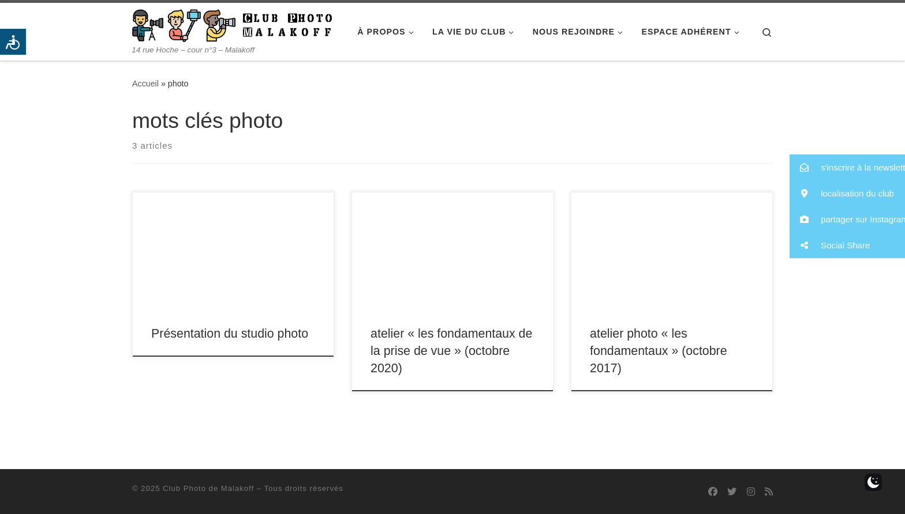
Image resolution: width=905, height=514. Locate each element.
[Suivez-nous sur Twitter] (731, 492)
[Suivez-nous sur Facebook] (712, 492)
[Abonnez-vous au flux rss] (769, 492)
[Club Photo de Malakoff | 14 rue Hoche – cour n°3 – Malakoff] (232, 24)
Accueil (145, 83)
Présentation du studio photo (229, 334)
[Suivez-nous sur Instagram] (751, 492)
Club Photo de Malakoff (208, 488)
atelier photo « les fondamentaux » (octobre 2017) (658, 351)
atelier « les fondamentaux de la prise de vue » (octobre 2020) (451, 351)
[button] (847, 167)
